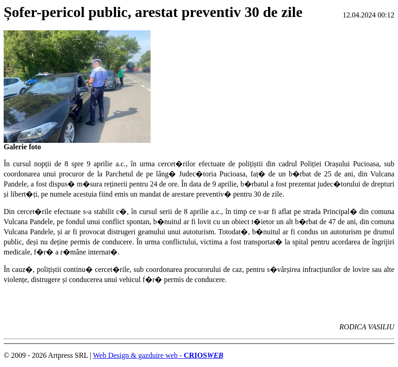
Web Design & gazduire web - (158, 355)
